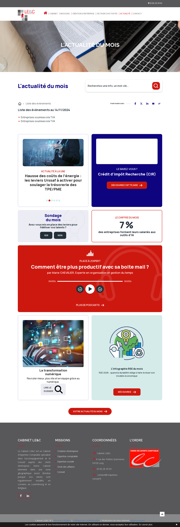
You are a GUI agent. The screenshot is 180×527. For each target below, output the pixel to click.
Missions (65, 13)
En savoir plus (145, 524)
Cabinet (54, 13)
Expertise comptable (67, 456)
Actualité (125, 13)
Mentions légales (62, 520)
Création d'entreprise (83, 13)
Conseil (61, 472)
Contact (137, 13)
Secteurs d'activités (107, 13)
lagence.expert (138, 520)
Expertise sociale (65, 461)
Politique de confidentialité (86, 520)
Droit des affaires (66, 466)
